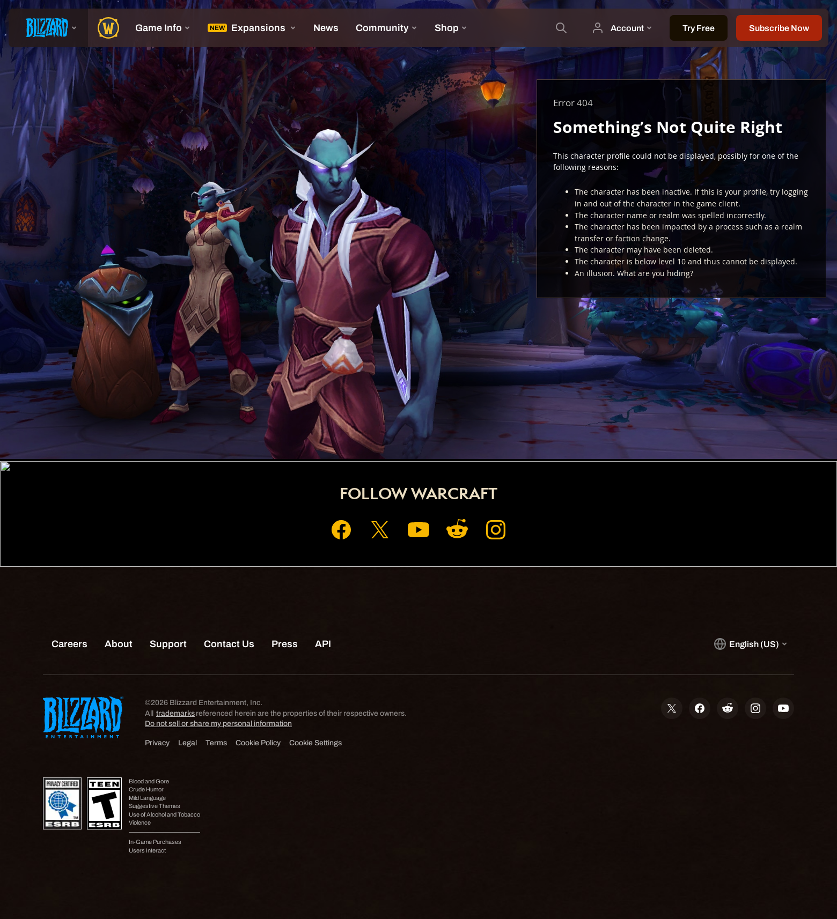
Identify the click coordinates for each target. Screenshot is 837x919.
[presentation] (48, 28)
